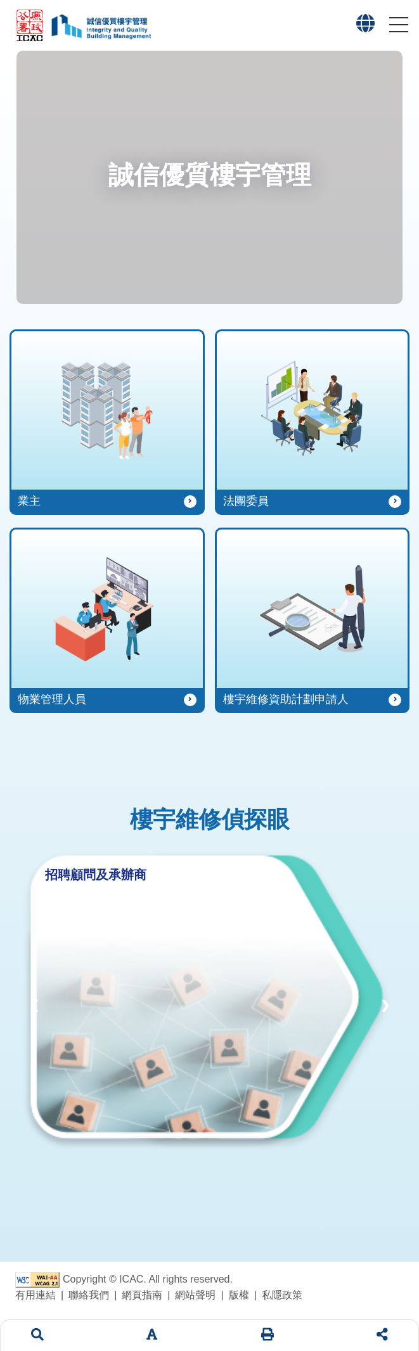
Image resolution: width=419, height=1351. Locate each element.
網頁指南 (142, 1295)
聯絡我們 (88, 1295)
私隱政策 (282, 1295)
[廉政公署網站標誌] (32, 25)
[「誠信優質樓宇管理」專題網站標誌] (100, 25)
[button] (365, 27)
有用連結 (35, 1295)
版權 (239, 1295)
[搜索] (37, 1335)
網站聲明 (195, 1295)
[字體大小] (152, 1335)
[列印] (267, 1335)
